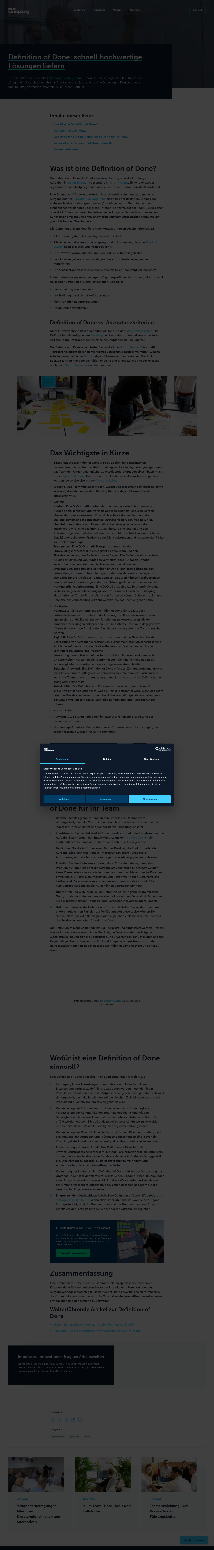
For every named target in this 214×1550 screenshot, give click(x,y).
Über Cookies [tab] (151, 759)
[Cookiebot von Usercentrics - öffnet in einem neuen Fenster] (158, 749)
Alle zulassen (150, 799)
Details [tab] (107, 759)
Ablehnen (64, 799)
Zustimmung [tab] (62, 759)
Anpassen (107, 799)
